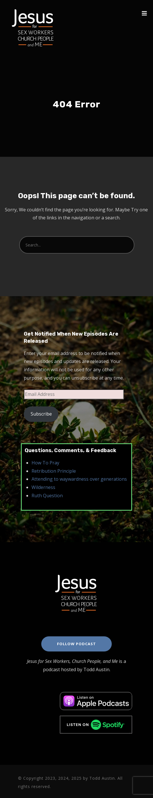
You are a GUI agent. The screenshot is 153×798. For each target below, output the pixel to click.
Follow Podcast (76, 643)
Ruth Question (47, 495)
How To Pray (45, 463)
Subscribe (41, 414)
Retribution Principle (54, 471)
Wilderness (43, 487)
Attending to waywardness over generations (79, 479)
